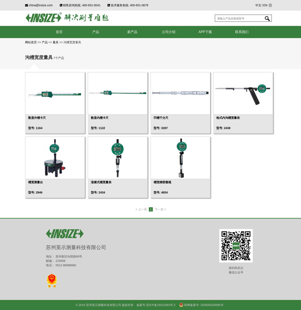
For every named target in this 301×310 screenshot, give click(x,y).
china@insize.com (39, 5)
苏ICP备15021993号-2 (160, 305)
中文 (258, 5)
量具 (56, 42)
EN (265, 5)
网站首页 (31, 42)
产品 (45, 42)
